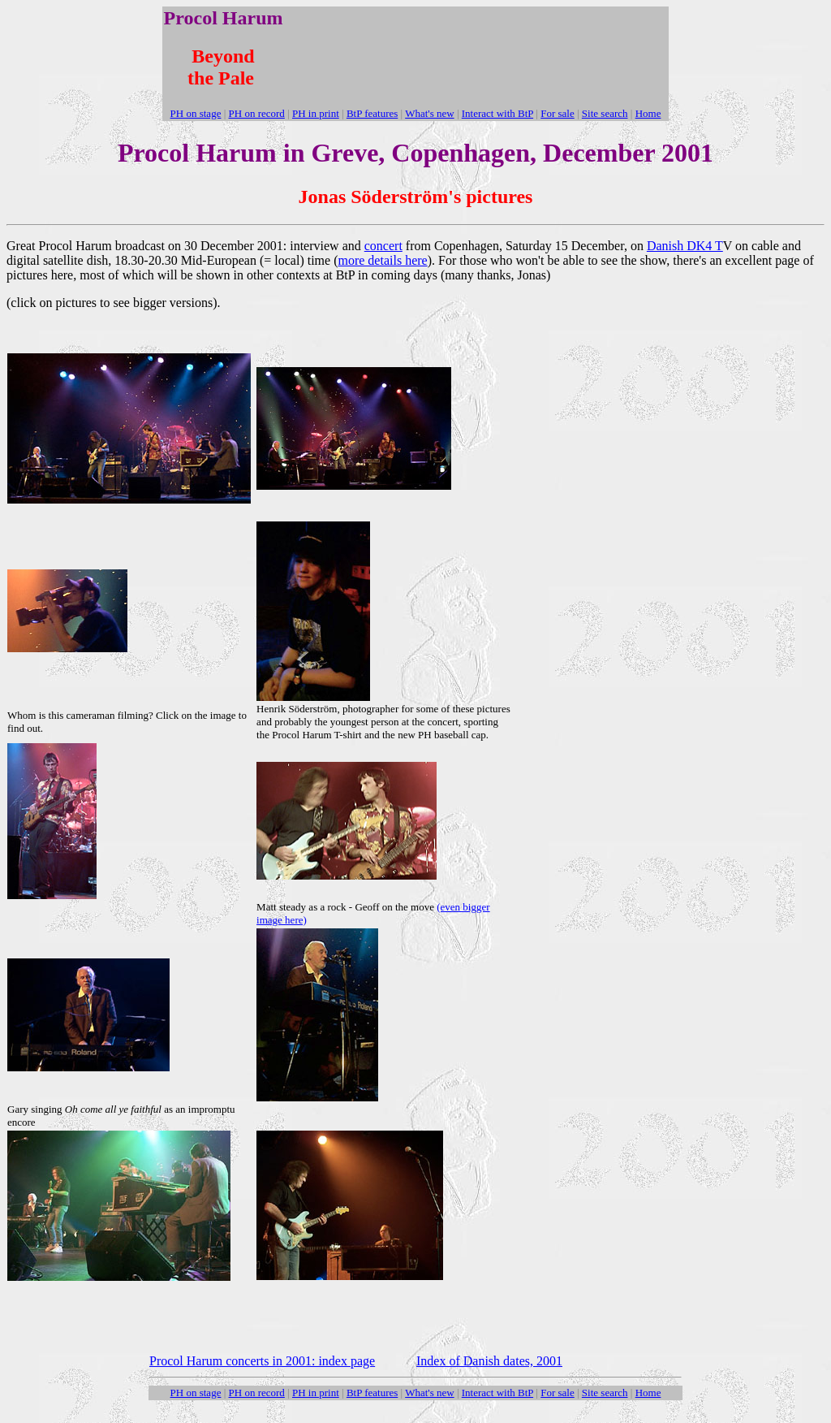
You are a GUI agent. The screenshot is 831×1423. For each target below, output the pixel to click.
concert (383, 246)
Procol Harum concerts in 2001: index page (262, 1361)
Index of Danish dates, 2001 (489, 1361)
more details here (382, 260)
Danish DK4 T (685, 246)
